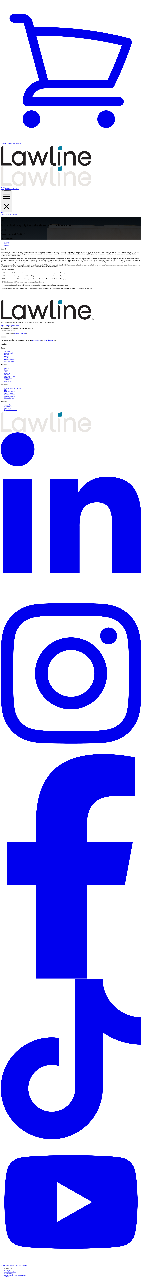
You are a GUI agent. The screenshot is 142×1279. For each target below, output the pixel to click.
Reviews (6, 245)
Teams (6, 371)
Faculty (6, 244)
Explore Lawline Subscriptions (10, 325)
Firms (6, 370)
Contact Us (7, 405)
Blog (5, 390)
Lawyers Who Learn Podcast (12, 388)
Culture (6, 356)
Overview (7, 242)
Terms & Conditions (20, 333)
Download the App (9, 376)
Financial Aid (8, 406)
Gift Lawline (8, 381)
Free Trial (7, 373)
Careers (6, 354)
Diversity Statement (10, 361)
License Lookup (9, 398)
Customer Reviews (9, 359)
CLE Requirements (9, 391)
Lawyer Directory (9, 396)
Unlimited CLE (8, 374)
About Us (7, 351)
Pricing (3, 189)
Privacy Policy (36, 340)
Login (16, 214)
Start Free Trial (14, 189)
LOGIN (7, 189)
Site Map (7, 1270)
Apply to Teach (8, 353)
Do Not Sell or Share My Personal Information (14, 1265)
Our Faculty (7, 358)
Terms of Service (48, 340)
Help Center (7, 408)
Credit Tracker (8, 393)
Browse (3, 187)
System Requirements (10, 410)
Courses (6, 368)
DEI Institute (8, 378)
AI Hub (6, 379)
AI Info (6, 1276)
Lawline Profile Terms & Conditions (15, 1275)
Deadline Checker (9, 395)
